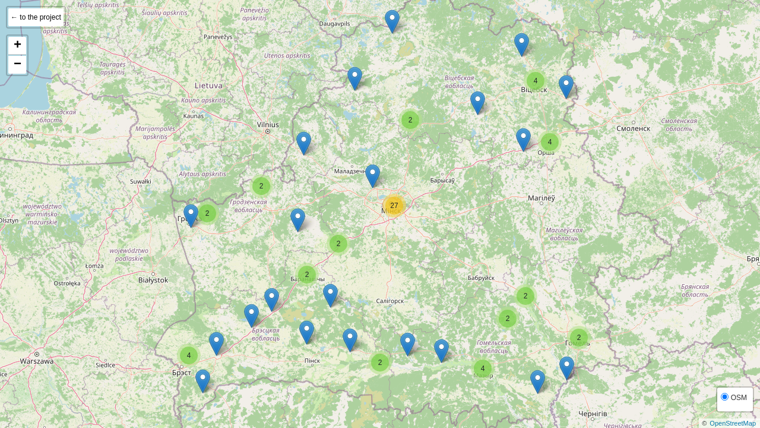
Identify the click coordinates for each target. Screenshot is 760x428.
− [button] (17, 65)
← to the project (36, 17)
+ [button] (17, 46)
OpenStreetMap (733, 423)
